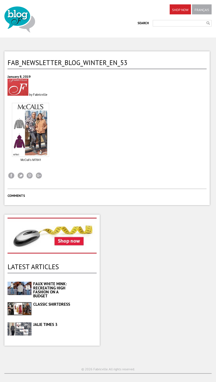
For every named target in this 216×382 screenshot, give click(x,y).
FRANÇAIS (202, 10)
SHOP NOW (180, 10)
